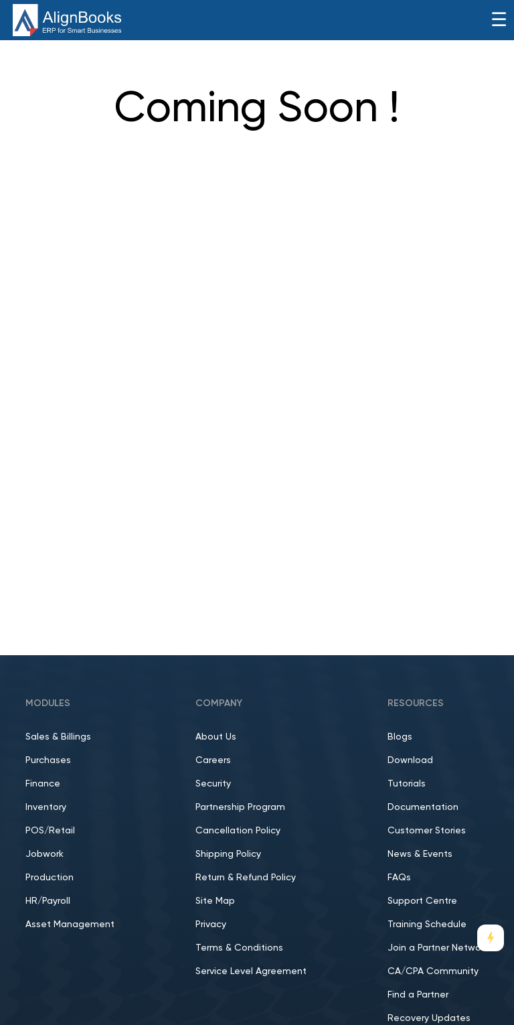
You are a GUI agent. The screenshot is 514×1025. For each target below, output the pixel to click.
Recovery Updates (429, 1018)
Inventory (45, 807)
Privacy (210, 924)
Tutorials (407, 784)
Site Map (215, 901)
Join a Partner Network (438, 948)
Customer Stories (427, 830)
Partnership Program (240, 807)
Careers (213, 760)
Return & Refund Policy (245, 877)
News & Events (420, 854)
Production (49, 877)
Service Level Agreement (251, 971)
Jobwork (44, 854)
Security (213, 784)
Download (410, 760)
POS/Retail (50, 830)
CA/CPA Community (433, 971)
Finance (42, 784)
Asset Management (69, 924)
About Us (215, 737)
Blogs (400, 737)
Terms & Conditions (239, 948)
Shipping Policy (228, 854)
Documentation (423, 807)
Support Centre (422, 901)
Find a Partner (418, 995)
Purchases (48, 760)
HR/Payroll (47, 901)
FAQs (399, 877)
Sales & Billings (58, 737)
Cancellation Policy (237, 830)
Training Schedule (427, 924)
